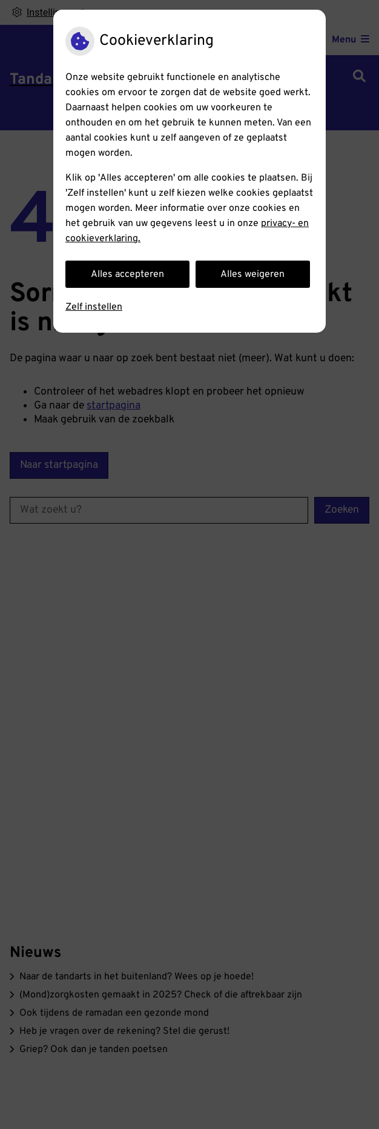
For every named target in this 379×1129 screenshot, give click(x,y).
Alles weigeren (252, 274)
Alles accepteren (127, 274)
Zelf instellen (93, 307)
